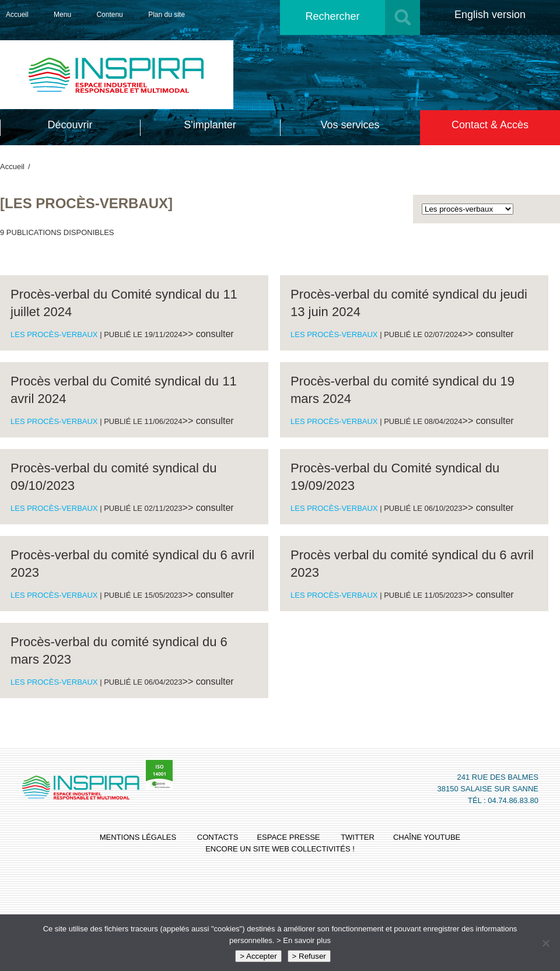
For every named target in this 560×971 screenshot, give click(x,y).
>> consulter (208, 334)
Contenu (109, 14)
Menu (62, 14)
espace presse (288, 837)
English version (490, 14)
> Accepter (258, 956)
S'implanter (210, 125)
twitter (357, 837)
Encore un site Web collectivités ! (280, 848)
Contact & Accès (490, 125)
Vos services (349, 125)
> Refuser (309, 956)
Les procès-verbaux (54, 334)
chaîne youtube (426, 837)
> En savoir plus (303, 940)
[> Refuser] (545, 943)
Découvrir (69, 125)
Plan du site (166, 14)
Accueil (17, 14)
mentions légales (138, 837)
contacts (218, 837)
